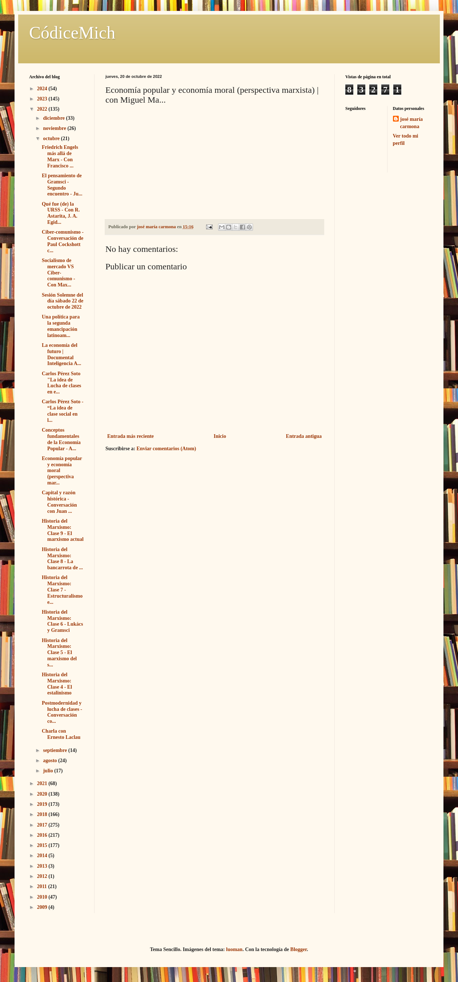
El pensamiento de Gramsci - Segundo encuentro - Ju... (62, 185)
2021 (43, 783)
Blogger (298, 949)
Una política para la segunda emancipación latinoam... (61, 326)
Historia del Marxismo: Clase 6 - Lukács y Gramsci (62, 621)
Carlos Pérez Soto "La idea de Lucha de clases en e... (61, 383)
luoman (234, 949)
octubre (52, 138)
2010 (43, 897)
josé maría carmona (411, 122)
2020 (43, 794)
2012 (43, 876)
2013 (43, 866)
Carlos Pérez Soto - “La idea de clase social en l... (62, 411)
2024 (43, 88)
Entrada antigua (304, 436)
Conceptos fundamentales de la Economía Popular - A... (61, 439)
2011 (42, 886)
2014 (43, 855)
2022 (43, 109)
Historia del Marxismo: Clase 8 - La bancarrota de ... (62, 558)
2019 (43, 804)
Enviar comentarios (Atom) (166, 448)
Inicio (220, 436)
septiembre (55, 750)
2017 (43, 825)
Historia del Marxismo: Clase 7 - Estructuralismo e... (62, 590)
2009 (43, 907)
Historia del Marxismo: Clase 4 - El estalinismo (57, 684)
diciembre (54, 118)
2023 (43, 99)
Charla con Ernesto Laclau (61, 734)
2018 (43, 814)
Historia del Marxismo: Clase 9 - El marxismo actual (63, 530)
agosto (50, 760)
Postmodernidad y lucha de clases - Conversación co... (62, 712)
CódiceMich (72, 32)
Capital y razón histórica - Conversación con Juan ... (59, 502)
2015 (43, 845)
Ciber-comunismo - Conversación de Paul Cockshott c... (63, 241)
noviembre (55, 128)
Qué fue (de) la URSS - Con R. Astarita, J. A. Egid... (61, 213)
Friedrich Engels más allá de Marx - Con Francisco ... (60, 156)
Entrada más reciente (130, 436)
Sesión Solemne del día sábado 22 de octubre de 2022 (62, 301)
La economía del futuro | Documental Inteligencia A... (61, 354)
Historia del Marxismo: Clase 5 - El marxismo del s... (59, 653)
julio (48, 770)
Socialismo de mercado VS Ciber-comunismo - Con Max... (58, 273)
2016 (43, 835)
